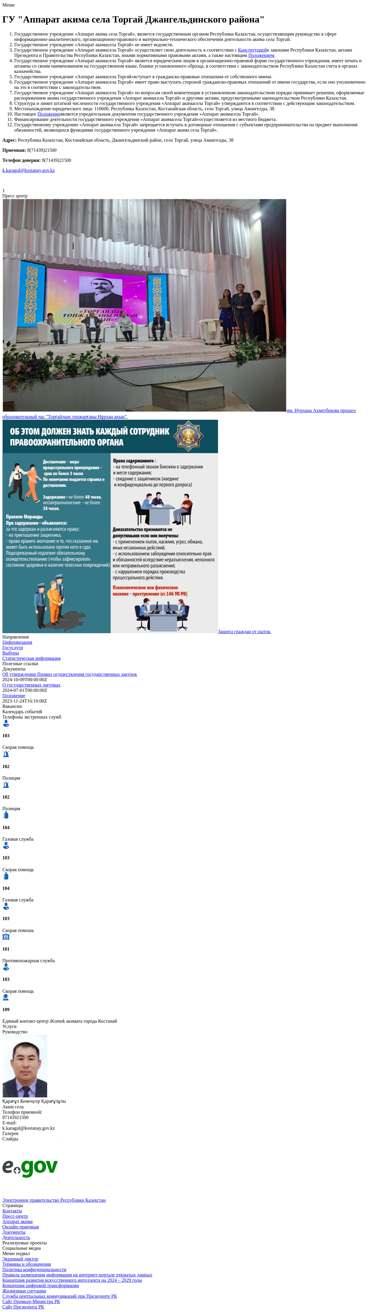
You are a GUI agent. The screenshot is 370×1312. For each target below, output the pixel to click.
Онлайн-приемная (20, 1226)
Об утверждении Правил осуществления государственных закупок (69, 674)
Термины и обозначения (26, 1264)
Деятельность (16, 1237)
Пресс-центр (15, 1216)
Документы (14, 1232)
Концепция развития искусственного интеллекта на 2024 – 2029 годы (72, 1280)
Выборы (10, 652)
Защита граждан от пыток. (244, 631)
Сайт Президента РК (23, 1306)
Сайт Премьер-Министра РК (31, 1301)
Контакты (12, 1210)
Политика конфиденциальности (34, 1269)
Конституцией (252, 49)
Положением (261, 55)
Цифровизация (17, 642)
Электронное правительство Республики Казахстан (54, 1200)
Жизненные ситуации (24, 1290)
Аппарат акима (17, 1221)
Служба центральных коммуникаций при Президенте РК (59, 1296)
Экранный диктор (20, 1258)
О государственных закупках (31, 684)
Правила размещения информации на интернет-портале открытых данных (77, 1274)
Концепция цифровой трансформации (40, 1285)
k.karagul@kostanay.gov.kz (28, 170)
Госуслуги (12, 647)
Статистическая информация (31, 658)
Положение (48, 113)
